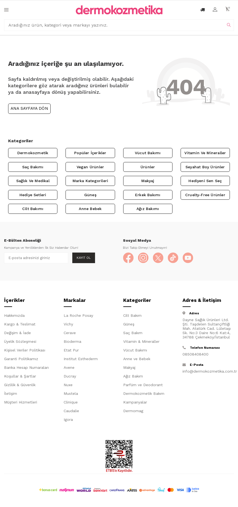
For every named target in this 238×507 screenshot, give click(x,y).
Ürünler (148, 167)
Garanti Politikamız (21, 359)
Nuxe (68, 385)
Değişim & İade (17, 333)
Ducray (70, 376)
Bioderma (72, 341)
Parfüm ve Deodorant (143, 385)
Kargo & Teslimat (19, 324)
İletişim (10, 393)
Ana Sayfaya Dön (29, 108)
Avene (69, 367)
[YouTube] (187, 258)
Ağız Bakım (133, 376)
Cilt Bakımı (32, 208)
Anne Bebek (90, 208)
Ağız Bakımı (147, 208)
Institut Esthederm (81, 359)
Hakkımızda (14, 315)
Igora (68, 419)
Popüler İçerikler (90, 153)
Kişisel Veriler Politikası (24, 350)
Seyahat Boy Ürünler (205, 167)
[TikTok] (173, 258)
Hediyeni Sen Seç (205, 181)
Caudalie (71, 411)
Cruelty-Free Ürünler (205, 195)
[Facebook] (128, 258)
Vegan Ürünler (90, 167)
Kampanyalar (135, 402)
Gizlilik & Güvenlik (19, 385)
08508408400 (195, 354)
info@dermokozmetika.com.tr (208, 371)
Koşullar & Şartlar (20, 376)
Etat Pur (71, 350)
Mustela (71, 393)
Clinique (71, 402)
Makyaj (147, 181)
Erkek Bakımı (147, 195)
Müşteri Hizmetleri (20, 402)
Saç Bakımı (33, 167)
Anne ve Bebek (136, 359)
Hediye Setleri (32, 195)
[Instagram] (143, 258)
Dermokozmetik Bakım (143, 393)
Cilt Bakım (132, 315)
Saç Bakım (132, 333)
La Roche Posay (78, 315)
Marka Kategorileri (90, 181)
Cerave (70, 333)
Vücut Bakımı (148, 153)
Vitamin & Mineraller (141, 341)
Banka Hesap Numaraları (26, 367)
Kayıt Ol (84, 258)
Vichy (68, 324)
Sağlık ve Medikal (33, 181)
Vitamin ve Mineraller (205, 153)
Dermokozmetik (32, 153)
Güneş (90, 195)
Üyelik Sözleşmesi (20, 341)
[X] (158, 258)
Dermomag (133, 411)
